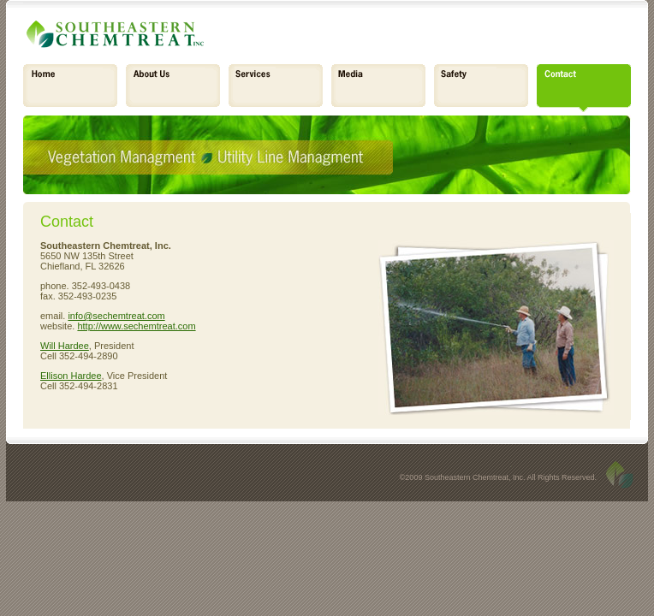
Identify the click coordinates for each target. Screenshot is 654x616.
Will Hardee (64, 346)
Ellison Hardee (71, 375)
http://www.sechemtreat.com (136, 326)
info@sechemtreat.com (116, 316)
